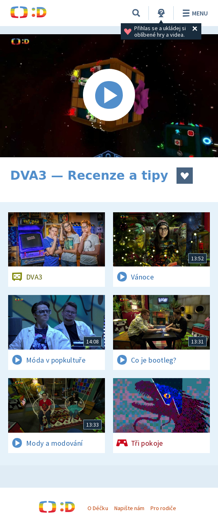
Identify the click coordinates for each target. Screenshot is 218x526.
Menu (194, 13)
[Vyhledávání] (136, 13)
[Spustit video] (109, 95)
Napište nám (129, 508)
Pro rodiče (163, 508)
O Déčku (97, 508)
